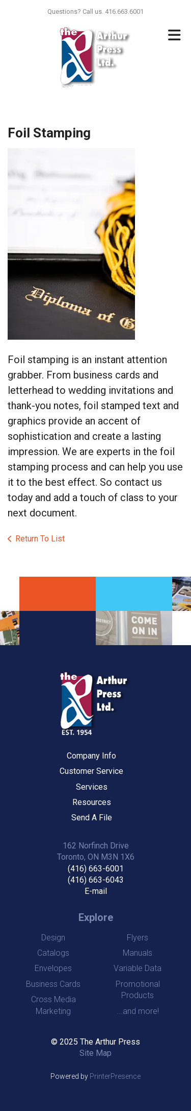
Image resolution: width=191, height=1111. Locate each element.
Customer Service (91, 771)
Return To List (40, 538)
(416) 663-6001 (96, 868)
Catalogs (53, 953)
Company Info (91, 756)
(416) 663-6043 (96, 880)
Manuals (137, 953)
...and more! (138, 1011)
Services (91, 787)
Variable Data (137, 968)
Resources (91, 802)
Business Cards (53, 984)
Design (53, 937)
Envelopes (53, 968)
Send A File (91, 817)
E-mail (96, 891)
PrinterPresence (115, 1076)
